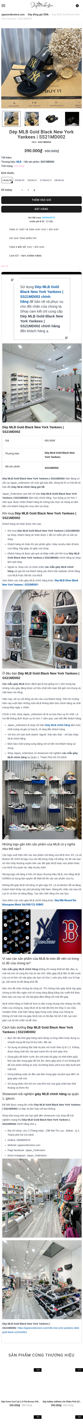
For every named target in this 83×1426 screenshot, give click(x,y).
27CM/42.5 (45, 180)
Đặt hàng (41, 209)
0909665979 (48, 217)
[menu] (14, 5)
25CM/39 (19, 180)
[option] (41, 68)
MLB (18, 161)
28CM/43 (59, 180)
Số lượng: (6, 189)
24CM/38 (7, 181)
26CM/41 (32, 180)
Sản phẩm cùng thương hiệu (41, 1355)
